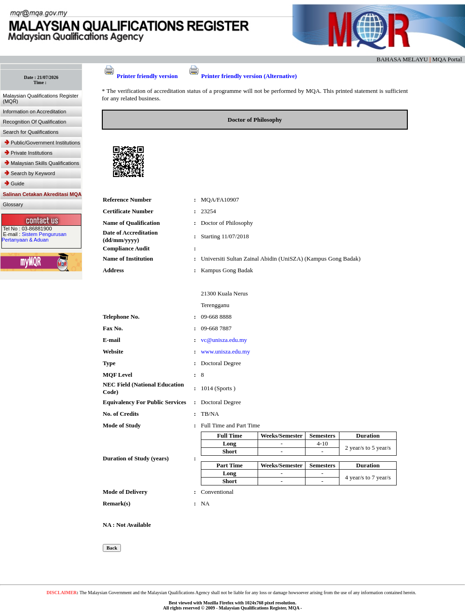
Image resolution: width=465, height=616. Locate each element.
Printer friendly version (140, 75)
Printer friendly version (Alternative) (241, 75)
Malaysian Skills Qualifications (42, 163)
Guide (14, 183)
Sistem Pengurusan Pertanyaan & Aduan (34, 236)
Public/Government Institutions (42, 142)
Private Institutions (29, 153)
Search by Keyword (30, 173)
